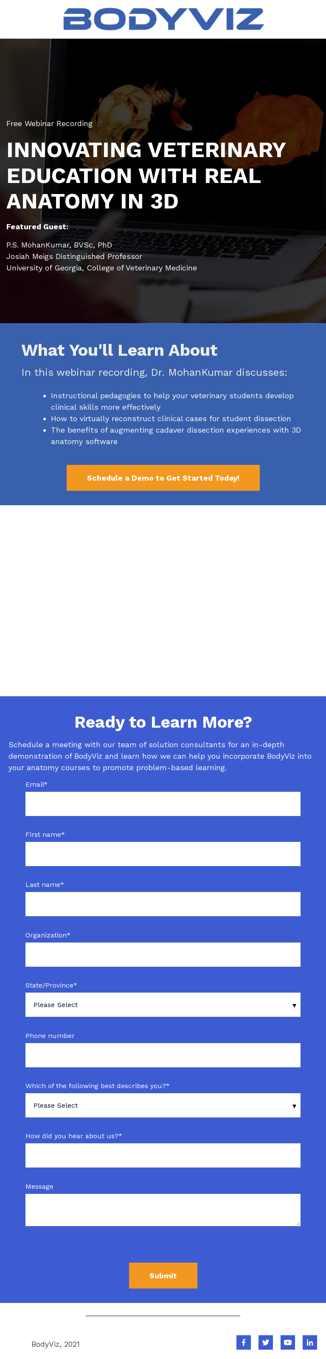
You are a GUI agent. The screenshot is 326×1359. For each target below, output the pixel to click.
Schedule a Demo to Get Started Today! (163, 477)
